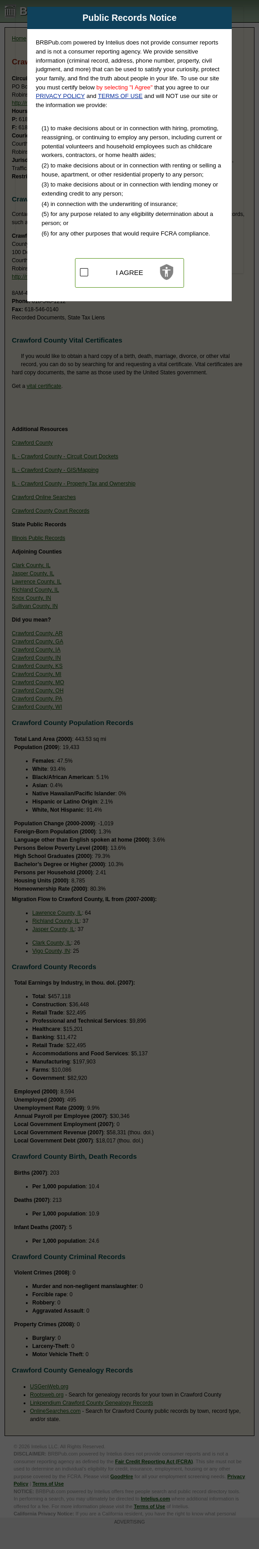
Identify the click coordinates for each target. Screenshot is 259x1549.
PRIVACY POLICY (60, 96)
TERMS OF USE (120, 96)
